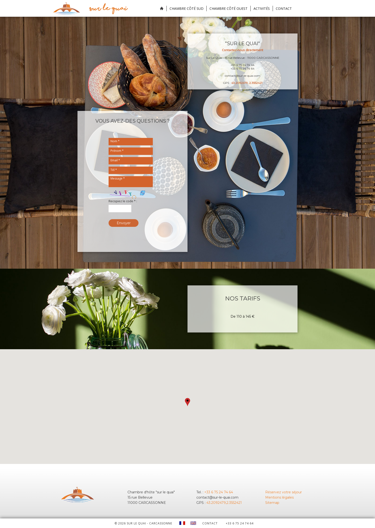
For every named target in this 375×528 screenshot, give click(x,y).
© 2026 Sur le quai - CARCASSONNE (143, 523)
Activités (262, 8)
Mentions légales (279, 497)
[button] (187, 402)
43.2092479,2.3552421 (224, 503)
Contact (284, 8)
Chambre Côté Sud (187, 8)
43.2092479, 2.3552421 (246, 83)
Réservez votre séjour (283, 492)
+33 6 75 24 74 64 (218, 492)
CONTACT (210, 523)
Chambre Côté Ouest (229, 8)
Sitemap (272, 503)
